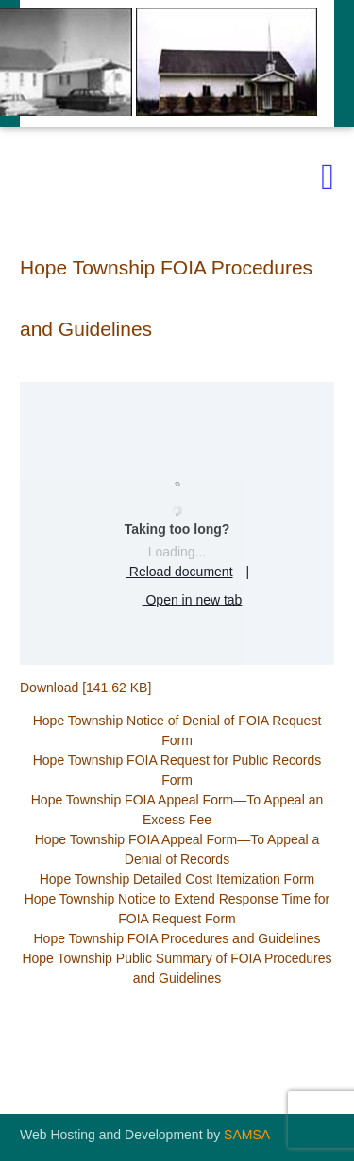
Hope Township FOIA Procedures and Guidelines (176, 938)
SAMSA (247, 1134)
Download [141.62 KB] (85, 687)
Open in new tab (177, 601)
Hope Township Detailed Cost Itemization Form (177, 879)
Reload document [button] (164, 572)
